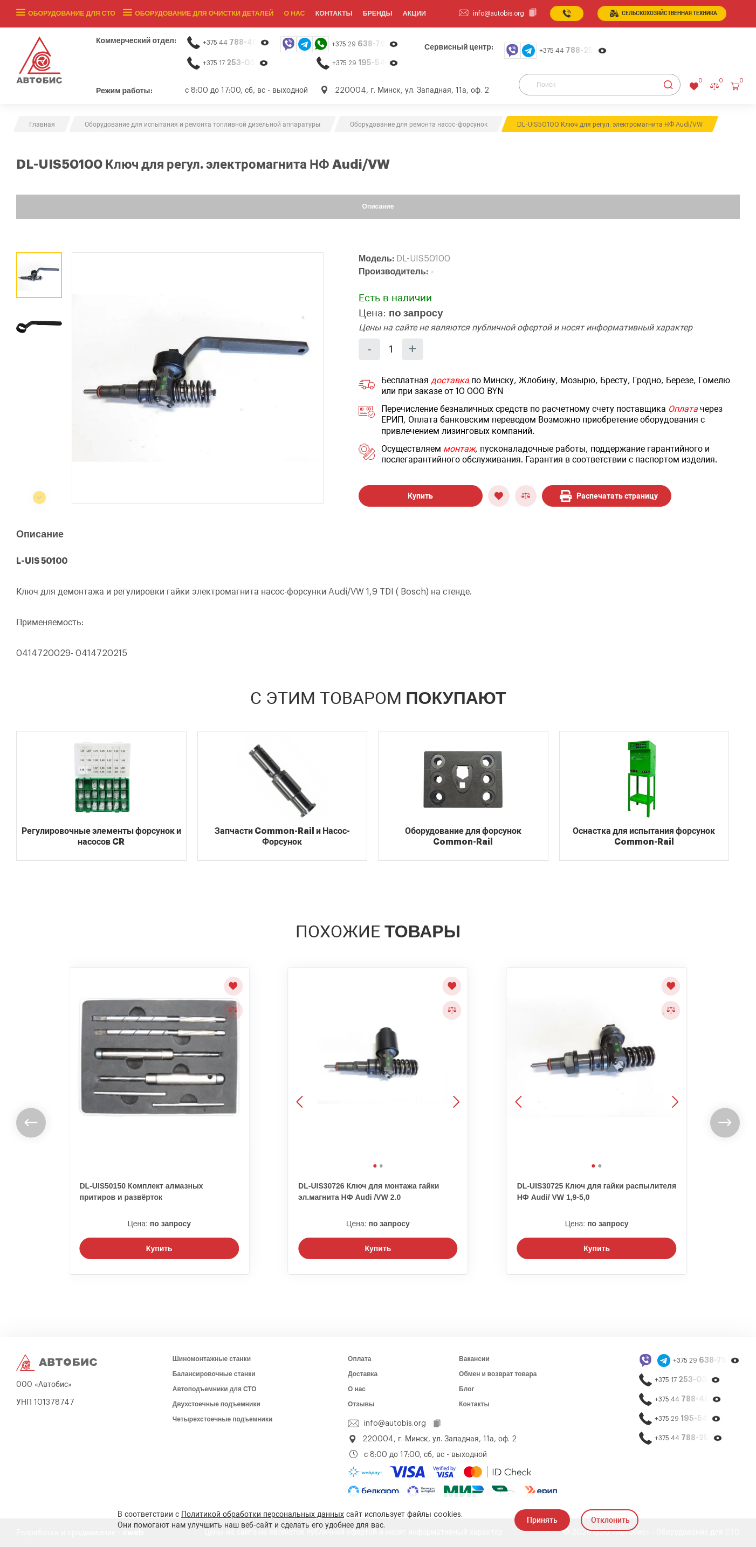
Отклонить (610, 1520)
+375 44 (236, 42)
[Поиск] (600, 84)
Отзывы (361, 1404)
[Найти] (668, 84)
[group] (198, 378)
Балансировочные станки (214, 1374)
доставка (450, 380)
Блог (466, 1389)
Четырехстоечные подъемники (223, 1419)
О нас (291, 13)
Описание (378, 206)
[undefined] (31, 1122)
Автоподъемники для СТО (215, 1389)
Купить (420, 496)
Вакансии (474, 1359)
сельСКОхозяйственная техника (663, 13)
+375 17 (236, 62)
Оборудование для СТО (71, 13)
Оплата (683, 409)
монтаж (459, 449)
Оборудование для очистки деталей (202, 13)
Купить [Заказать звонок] (159, 1248)
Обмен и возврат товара (498, 1374)
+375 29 (365, 44)
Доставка (362, 1374)
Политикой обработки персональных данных (262, 1514)
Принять (542, 1520)
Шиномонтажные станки (212, 1359)
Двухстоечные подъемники (216, 1404)
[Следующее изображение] (455, 1063)
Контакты (474, 1404)
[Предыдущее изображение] (301, 1063)
